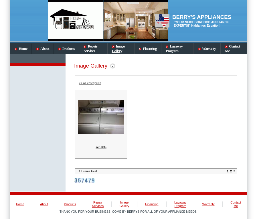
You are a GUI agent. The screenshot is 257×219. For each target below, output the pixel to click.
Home (21, 48)
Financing (148, 48)
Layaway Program (174, 48)
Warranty (207, 48)
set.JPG (101, 147)
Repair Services (90, 48)
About (42, 48)
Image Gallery (118, 48)
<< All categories (90, 83)
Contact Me (235, 204)
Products (66, 48)
